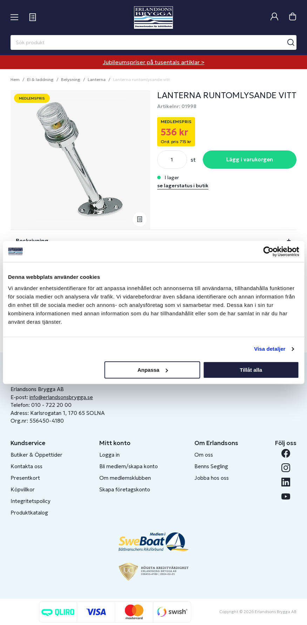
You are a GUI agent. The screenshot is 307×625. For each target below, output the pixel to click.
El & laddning (40, 79)
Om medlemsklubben (125, 478)
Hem (15, 79)
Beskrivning (32, 240)
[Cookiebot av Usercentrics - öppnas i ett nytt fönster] (268, 251)
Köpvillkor (23, 489)
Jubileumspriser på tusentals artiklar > (154, 62)
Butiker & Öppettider (36, 454)
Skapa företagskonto (124, 489)
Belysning (70, 79)
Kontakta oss (26, 466)
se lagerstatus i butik (182, 185)
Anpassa (153, 370)
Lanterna (97, 79)
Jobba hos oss (211, 478)
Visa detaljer (269, 349)
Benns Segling (211, 466)
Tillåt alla (251, 370)
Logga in (109, 454)
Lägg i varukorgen (249, 159)
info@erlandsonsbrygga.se (61, 397)
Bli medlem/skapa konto (128, 466)
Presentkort (25, 478)
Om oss (203, 454)
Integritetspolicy (31, 501)
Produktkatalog (29, 512)
